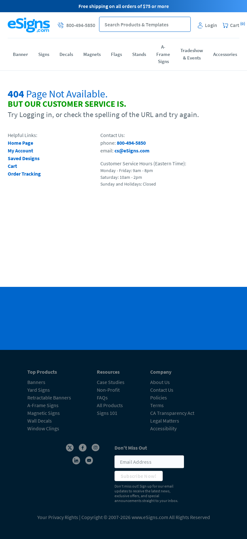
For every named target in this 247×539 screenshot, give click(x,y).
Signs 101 (107, 413)
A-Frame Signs (163, 54)
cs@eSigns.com (132, 150)
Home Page (20, 143)
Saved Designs (24, 158)
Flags (116, 54)
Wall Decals (39, 420)
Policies (158, 397)
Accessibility (163, 428)
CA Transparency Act (172, 413)
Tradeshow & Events (191, 54)
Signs (43, 54)
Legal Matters (164, 420)
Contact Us (161, 390)
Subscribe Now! (139, 476)
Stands (139, 54)
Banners (36, 382)
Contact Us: (112, 135)
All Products (110, 405)
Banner (20, 54)
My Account (20, 150)
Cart (12, 166)
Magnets (92, 54)
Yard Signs (38, 390)
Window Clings (43, 428)
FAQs (102, 397)
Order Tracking (24, 173)
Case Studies (110, 382)
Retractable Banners (49, 397)
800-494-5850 (131, 143)
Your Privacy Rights (57, 517)
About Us (160, 382)
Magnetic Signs (43, 413)
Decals (66, 54)
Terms (157, 405)
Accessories (225, 54)
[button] (183, 24)
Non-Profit (108, 390)
